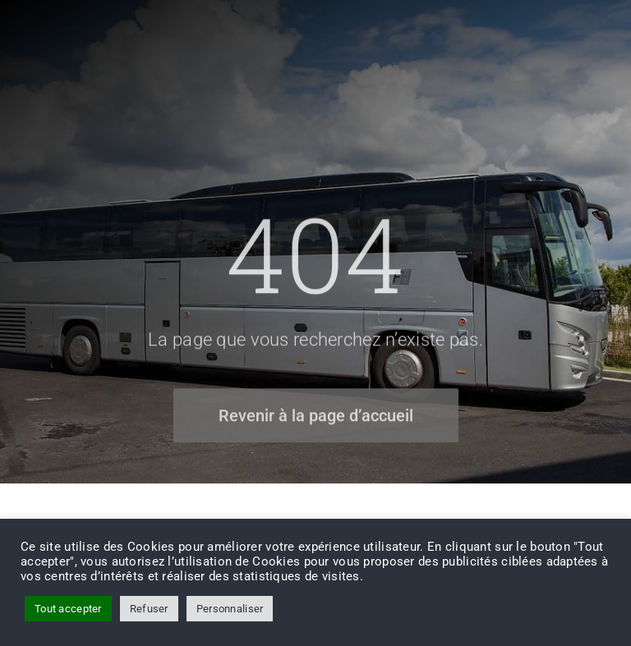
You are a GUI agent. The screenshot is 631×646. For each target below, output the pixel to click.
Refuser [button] (149, 608)
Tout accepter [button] (68, 608)
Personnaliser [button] (230, 608)
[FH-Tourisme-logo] (68, 32)
